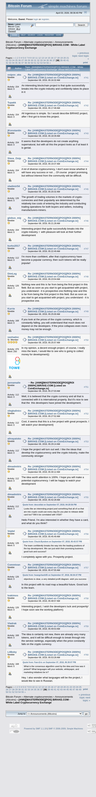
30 (32, 60)
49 (29, 63)
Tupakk (11, 102)
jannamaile (13, 382)
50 (32, 63)
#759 (86, 626)
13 (42, 58)
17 (55, 58)
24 (13, 60)
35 (47, 60)
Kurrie (11, 308)
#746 (86, 221)
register (45, 19)
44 (13, 63)
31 (35, 60)
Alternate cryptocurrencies (38, 42)
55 (47, 63)
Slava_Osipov (15, 158)
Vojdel (11, 531)
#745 (86, 189)
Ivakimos (12, 595)
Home (14, 35)
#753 (86, 441)
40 (64, 60)
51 (35, 63)
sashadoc (13, 337)
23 (10, 60)
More (58, 35)
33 (41, 60)
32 (38, 60)
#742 (86, 105)
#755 (86, 497)
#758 (86, 598)
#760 (86, 655)
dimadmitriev (15, 466)
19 (61, 58)
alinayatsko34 (15, 438)
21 (67, 58)
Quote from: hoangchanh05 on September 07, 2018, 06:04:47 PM (52, 575)
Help (23, 35)
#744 (86, 161)
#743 (86, 133)
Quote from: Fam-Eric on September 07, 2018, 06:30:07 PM (49, 662)
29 (29, 60)
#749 (86, 311)
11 (36, 58)
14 (46, 58)
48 (26, 63)
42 (7, 63)
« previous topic (84, 696)
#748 (86, 276)
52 (38, 63)
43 (10, 63)
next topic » (86, 699)
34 (44, 60)
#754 (86, 469)
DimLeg (12, 273)
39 (61, 60)
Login (40, 35)
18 (58, 58)
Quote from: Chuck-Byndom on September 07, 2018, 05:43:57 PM (52, 542)
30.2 (18, 29)
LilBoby (12, 652)
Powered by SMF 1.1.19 (35, 728)
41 (67, 60)
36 (51, 60)
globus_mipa (15, 217)
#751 (86, 387)
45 (16, 63)
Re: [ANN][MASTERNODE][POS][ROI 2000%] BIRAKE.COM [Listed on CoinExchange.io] (54, 76)
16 (52, 58)
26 (19, 60)
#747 (86, 249)
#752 (86, 414)
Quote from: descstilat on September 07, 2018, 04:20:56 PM (50, 505)
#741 (86, 78)
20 (64, 58)
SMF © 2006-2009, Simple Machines (65, 728)
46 (19, 63)
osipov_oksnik (16, 74)
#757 (86, 568)
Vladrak (12, 623)
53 (41, 63)
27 (22, 60)
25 (16, 60)
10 (33, 58)
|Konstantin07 (15, 130)
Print (85, 62)
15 (49, 58)
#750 (86, 340)
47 (22, 63)
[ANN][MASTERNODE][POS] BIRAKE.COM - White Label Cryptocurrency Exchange (38, 701)
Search (31, 35)
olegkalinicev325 (17, 410)
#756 (86, 534)
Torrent (12, 31)
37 (54, 60)
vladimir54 (13, 186)
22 (7, 60)
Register (49, 35)
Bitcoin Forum (13, 42)
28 (26, 60)
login (36, 19)
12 (39, 58)
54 (44, 63)
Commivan (13, 564)
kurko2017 (13, 245)
